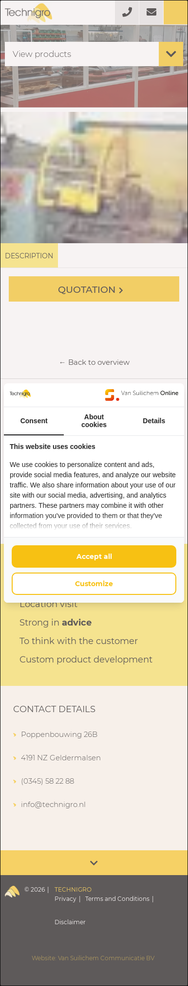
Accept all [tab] (94, 556)
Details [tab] (154, 421)
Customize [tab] (94, 583)
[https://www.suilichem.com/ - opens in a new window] (141, 395)
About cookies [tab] (94, 421)
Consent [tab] (34, 421)
